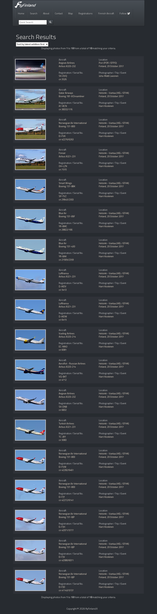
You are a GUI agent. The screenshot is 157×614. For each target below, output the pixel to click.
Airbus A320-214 (67, 336)
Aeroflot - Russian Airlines (72, 363)
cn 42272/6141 (66, 500)
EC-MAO (63, 346)
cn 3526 (63, 79)
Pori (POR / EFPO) (108, 63)
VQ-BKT (63, 376)
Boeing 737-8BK (67, 186)
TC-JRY (62, 437)
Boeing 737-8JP (67, 517)
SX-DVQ (63, 76)
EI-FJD (62, 587)
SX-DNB (63, 406)
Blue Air (63, 213)
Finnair (62, 153)
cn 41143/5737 (66, 590)
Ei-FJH (62, 527)
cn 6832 (63, 410)
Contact (59, 13)
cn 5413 (63, 290)
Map (70, 13)
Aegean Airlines (67, 63)
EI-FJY (62, 497)
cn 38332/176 (65, 109)
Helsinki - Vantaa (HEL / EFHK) (114, 93)
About (46, 13)
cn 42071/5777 (66, 530)
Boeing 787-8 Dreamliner (71, 96)
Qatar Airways (66, 93)
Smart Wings (65, 183)
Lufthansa (64, 273)
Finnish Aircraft (106, 13)
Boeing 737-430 (67, 246)
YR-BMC (63, 226)
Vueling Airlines (66, 333)
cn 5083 (63, 440)
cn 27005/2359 (66, 259)
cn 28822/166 (65, 229)
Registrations (85, 13)
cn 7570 (63, 169)
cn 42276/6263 (66, 139)
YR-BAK (63, 256)
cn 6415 (63, 319)
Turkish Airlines (66, 423)
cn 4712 (63, 380)
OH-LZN (63, 166)
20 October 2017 (115, 66)
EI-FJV (62, 557)
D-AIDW (63, 316)
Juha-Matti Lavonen (108, 76)
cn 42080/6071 (66, 560)
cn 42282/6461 (66, 470)
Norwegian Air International (73, 123)
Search (33, 13)
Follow (125, 13)
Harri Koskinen (106, 106)
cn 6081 (63, 349)
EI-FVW (62, 467)
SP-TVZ (63, 196)
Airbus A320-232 (67, 66)
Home (21, 13)
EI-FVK (62, 136)
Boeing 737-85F (67, 216)
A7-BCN (63, 106)
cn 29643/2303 (66, 199)
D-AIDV (62, 286)
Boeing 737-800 (67, 126)
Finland (102, 66)
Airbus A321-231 (67, 156)
